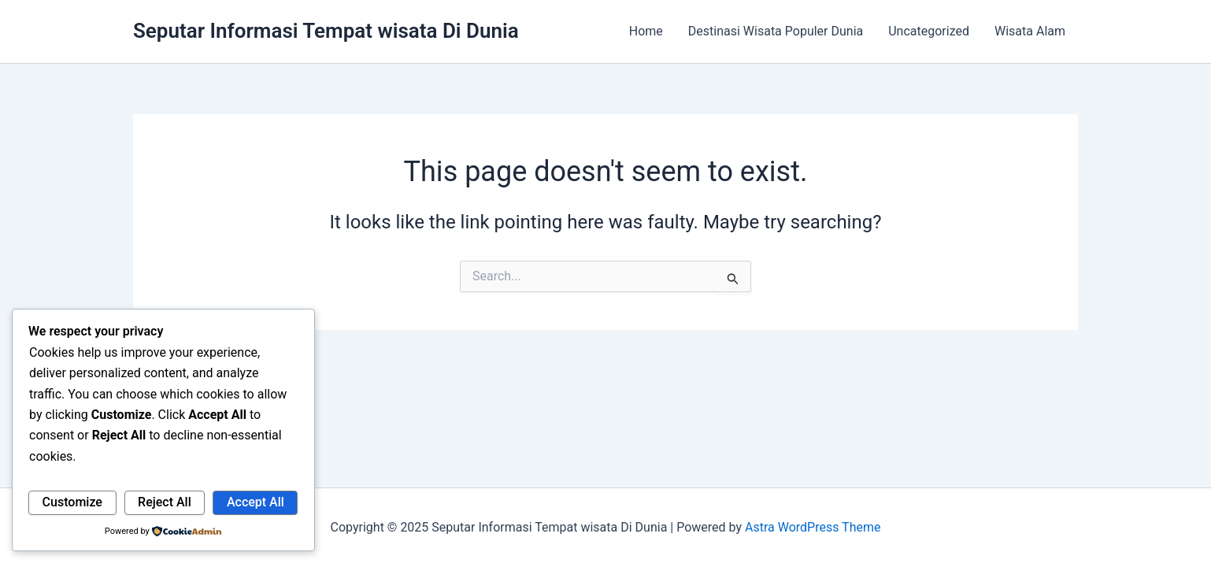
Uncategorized (928, 31)
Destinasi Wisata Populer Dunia (775, 31)
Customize (72, 502)
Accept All (255, 502)
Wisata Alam (1029, 31)
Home (646, 31)
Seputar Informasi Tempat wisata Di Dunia (326, 31)
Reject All (164, 502)
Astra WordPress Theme (812, 527)
